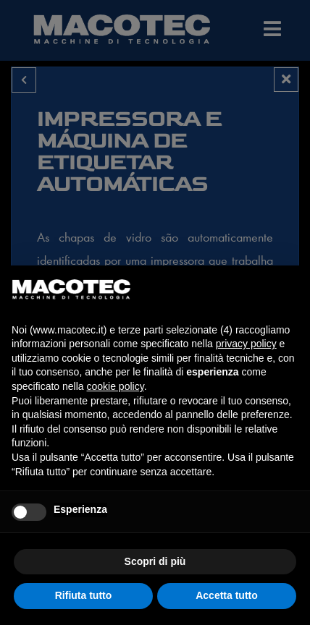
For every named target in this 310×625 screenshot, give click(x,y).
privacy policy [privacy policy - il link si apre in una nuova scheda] (246, 343)
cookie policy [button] (115, 386)
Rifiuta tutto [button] (83, 595)
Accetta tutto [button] (227, 595)
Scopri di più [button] (155, 561)
